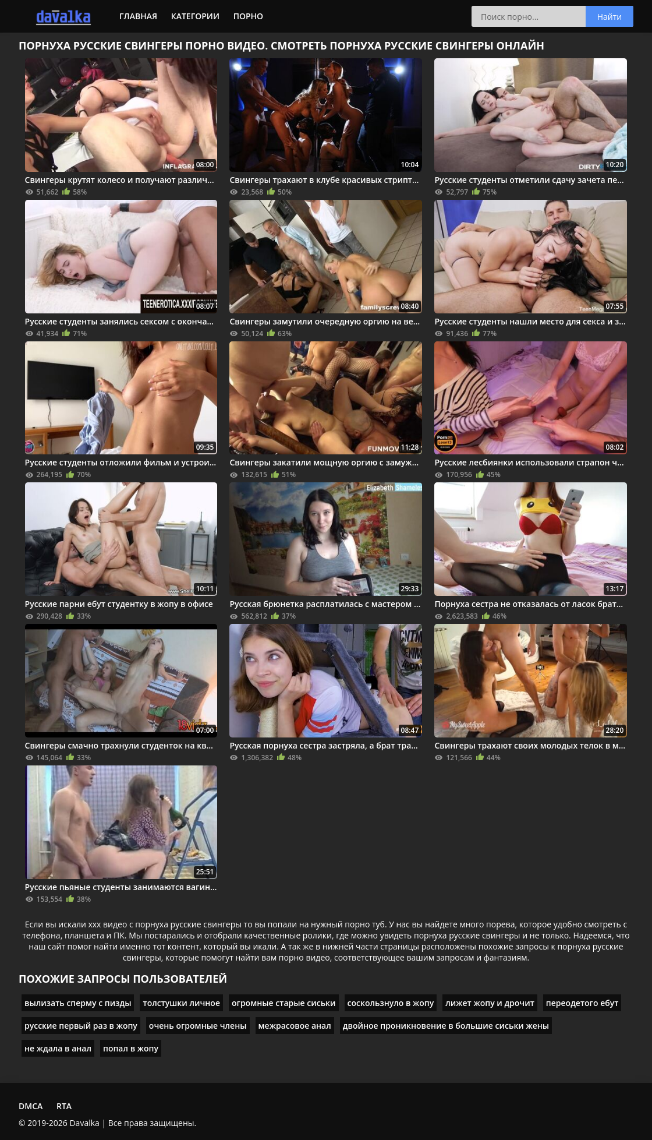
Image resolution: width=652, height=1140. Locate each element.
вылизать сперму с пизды (77, 1002)
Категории (195, 16)
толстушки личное (181, 1002)
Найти (609, 16)
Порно (248, 16)
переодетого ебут (582, 1002)
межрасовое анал (294, 1025)
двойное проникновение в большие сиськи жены (446, 1025)
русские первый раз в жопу (80, 1025)
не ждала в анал (57, 1048)
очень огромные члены (198, 1025)
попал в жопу (130, 1048)
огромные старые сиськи (284, 1002)
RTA (64, 1105)
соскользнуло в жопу (391, 1002)
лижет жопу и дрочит (489, 1002)
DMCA (30, 1105)
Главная (138, 16)
